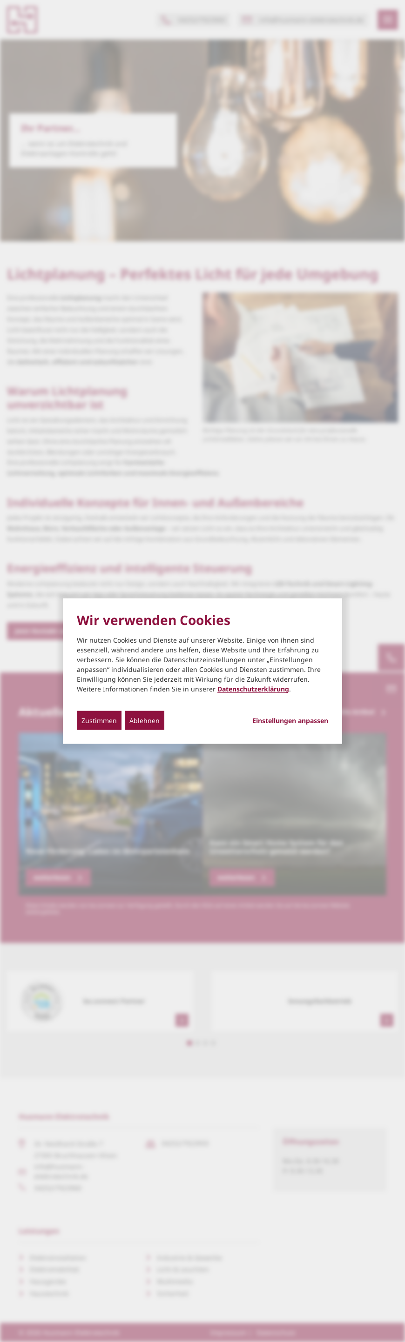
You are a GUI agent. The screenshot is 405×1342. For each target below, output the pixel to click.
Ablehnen (144, 720)
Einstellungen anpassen (290, 720)
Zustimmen (99, 720)
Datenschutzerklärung (253, 688)
